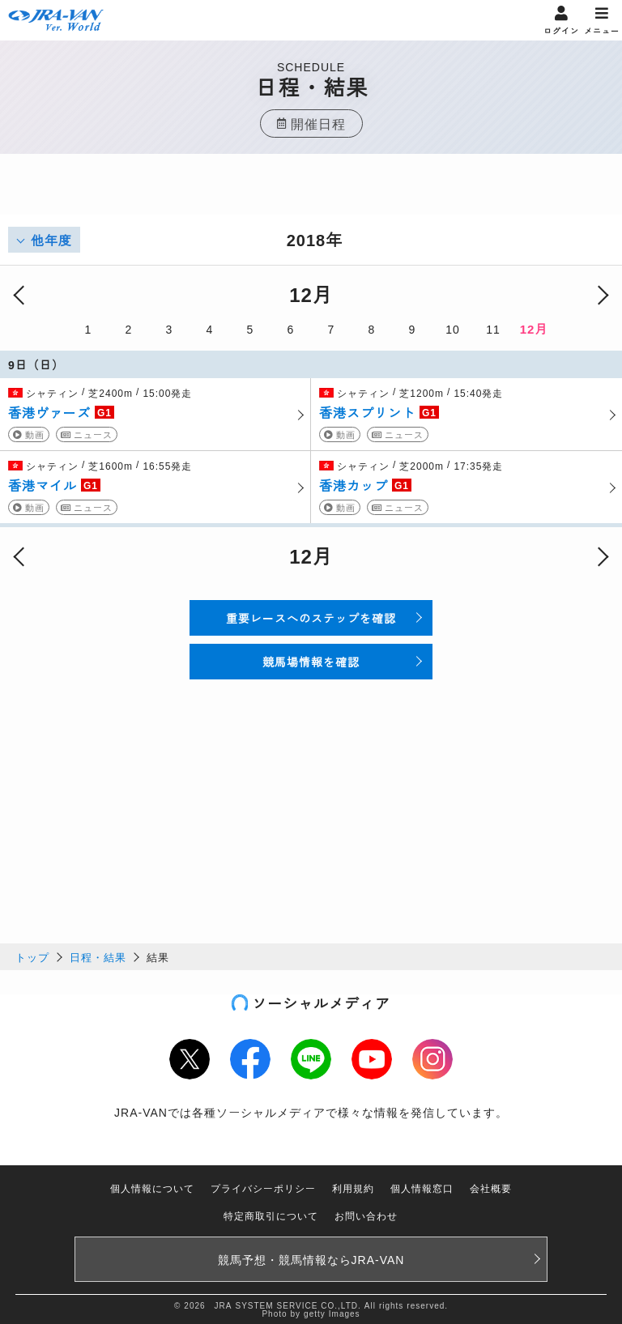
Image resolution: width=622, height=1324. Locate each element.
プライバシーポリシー (263, 1187)
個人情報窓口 (422, 1187)
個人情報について (152, 1187)
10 (452, 329)
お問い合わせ (366, 1215)
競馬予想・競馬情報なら (311, 1259)
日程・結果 (98, 956)
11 (493, 329)
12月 (534, 328)
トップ (32, 956)
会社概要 (491, 1187)
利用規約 (353, 1187)
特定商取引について (271, 1215)
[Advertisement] (311, 194)
